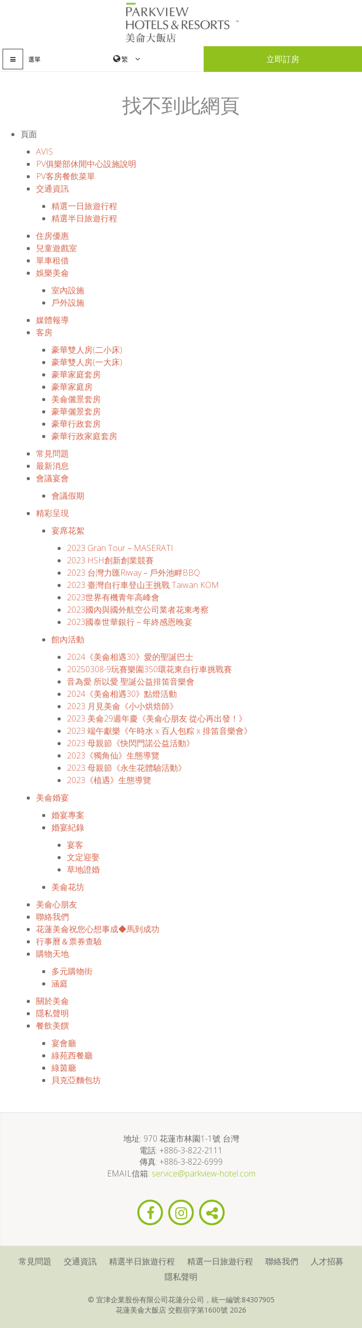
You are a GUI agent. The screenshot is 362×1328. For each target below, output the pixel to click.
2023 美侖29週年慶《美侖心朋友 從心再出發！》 (157, 718)
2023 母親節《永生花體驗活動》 (126, 767)
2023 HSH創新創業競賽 (110, 560)
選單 (34, 59)
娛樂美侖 (52, 272)
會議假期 (67, 495)
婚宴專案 (67, 815)
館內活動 (67, 639)
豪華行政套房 (76, 423)
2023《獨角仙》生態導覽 (113, 755)
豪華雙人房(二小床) (86, 349)
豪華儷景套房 (76, 411)
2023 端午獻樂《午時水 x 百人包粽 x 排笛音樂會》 (159, 730)
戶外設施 (67, 302)
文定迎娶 (83, 857)
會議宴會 (52, 478)
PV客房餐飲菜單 (65, 176)
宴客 (75, 844)
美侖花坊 (67, 887)
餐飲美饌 (52, 1025)
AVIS (44, 151)
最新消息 (52, 465)
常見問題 (52, 453)
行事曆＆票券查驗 (69, 941)
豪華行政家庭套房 (84, 436)
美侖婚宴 (52, 797)
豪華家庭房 (72, 386)
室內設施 (67, 290)
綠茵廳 (63, 1067)
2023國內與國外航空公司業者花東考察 (138, 609)
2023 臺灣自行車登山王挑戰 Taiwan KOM (143, 585)
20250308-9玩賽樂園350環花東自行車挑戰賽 (149, 669)
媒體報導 (52, 320)
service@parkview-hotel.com (204, 1173)
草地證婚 (83, 869)
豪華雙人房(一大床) (86, 362)
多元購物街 (72, 971)
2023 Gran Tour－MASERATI (120, 548)
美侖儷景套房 (76, 399)
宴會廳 (63, 1043)
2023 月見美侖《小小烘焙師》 (122, 706)
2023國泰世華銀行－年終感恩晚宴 (129, 622)
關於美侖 (52, 1001)
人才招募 (327, 1261)
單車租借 (52, 260)
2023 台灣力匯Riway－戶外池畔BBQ (133, 572)
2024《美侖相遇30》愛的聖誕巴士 (130, 656)
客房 (44, 332)
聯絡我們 (52, 916)
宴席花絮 (67, 530)
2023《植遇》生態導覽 (109, 780)
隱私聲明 (52, 1013)
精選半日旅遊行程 (84, 218)
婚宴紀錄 (67, 827)
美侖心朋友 (56, 904)
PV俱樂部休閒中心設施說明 (86, 163)
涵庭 (59, 983)
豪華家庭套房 (76, 374)
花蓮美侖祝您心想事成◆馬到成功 (97, 929)
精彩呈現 (52, 513)
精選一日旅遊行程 (84, 206)
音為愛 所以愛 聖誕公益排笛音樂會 (130, 681)
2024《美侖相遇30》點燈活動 (122, 693)
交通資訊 (52, 188)
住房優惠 (52, 235)
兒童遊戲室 (56, 248)
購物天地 (52, 953)
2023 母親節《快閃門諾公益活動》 (130, 743)
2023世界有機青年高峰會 (113, 597)
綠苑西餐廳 (72, 1055)
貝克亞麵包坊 (76, 1080)
